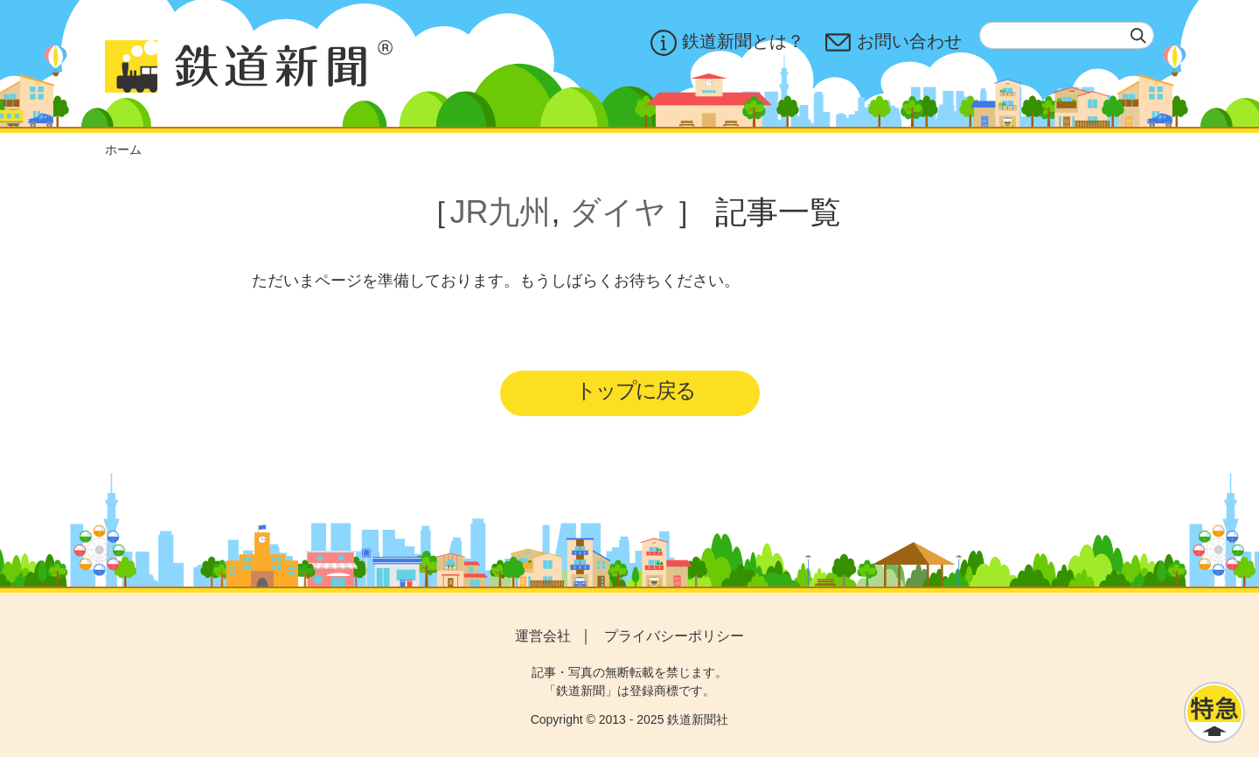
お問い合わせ (893, 43)
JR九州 (500, 212)
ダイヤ (617, 212)
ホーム (123, 149)
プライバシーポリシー (674, 636)
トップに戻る (635, 390)
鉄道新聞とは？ (727, 43)
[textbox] (1066, 35)
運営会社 (543, 636)
